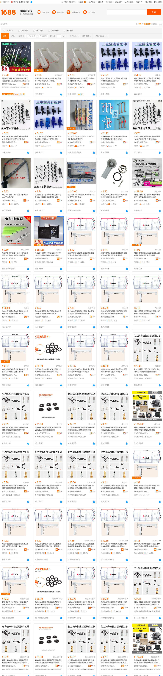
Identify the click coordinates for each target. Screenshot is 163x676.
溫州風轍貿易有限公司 (42, 491)
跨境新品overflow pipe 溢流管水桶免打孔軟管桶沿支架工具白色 (48, 79)
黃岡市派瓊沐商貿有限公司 (9, 491)
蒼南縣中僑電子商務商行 (141, 142)
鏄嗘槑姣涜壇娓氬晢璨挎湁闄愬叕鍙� (108, 608)
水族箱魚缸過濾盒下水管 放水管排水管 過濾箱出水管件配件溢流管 (114, 138)
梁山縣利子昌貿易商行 (9, 142)
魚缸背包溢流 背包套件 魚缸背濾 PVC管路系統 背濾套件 (81, 138)
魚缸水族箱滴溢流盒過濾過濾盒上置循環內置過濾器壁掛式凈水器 (81, 254)
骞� (27, 84)
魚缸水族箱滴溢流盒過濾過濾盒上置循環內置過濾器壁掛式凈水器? (114, 312)
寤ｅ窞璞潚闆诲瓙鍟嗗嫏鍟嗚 (141, 608)
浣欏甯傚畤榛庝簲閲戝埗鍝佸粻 (42, 666)
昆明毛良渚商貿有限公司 (108, 375)
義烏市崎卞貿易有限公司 (141, 317)
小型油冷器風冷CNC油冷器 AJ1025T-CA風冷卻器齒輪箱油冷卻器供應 (48, 254)
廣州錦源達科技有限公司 (42, 259)
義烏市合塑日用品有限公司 (75, 84)
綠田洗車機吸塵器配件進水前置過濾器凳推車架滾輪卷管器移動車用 (147, 196)
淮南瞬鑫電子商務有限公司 (141, 491)
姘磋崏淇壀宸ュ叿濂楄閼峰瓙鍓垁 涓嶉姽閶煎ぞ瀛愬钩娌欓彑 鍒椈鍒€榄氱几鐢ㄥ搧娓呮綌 (15, 79)
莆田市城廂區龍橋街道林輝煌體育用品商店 (42, 375)
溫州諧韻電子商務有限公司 (108, 433)
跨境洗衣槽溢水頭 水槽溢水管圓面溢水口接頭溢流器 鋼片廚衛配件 (114, 196)
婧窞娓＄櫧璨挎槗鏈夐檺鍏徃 (75, 550)
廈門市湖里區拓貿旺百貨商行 (42, 200)
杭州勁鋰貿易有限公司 (75, 375)
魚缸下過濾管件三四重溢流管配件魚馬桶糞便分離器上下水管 (114, 79)
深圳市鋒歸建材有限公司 (141, 259)
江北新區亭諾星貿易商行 (9, 433)
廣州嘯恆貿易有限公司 (108, 317)
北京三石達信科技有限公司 (141, 433)
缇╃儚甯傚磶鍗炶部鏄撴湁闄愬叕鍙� (141, 550)
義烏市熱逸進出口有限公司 (42, 84)
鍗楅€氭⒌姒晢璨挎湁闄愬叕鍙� (42, 550)
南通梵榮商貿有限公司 (42, 317)
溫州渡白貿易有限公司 (75, 317)
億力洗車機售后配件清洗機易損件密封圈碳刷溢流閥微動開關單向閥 (48, 370)
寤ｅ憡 (27, 81)
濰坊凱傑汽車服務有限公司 (141, 200)
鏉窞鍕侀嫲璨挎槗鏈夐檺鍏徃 (75, 608)
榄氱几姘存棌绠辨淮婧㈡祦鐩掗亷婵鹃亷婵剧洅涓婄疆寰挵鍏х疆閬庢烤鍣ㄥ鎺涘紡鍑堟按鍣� (48, 545)
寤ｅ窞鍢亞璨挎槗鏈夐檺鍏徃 (108, 550)
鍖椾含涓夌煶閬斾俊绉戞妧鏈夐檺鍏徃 (141, 666)
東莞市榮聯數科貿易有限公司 (108, 491)
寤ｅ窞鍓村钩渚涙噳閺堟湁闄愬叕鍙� (75, 666)
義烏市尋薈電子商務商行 (108, 200)
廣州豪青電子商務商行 (141, 375)
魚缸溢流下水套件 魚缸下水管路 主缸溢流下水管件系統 (81, 196)
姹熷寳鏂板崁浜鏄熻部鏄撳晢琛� (9, 666)
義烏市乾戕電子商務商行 (108, 84)
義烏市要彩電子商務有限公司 (108, 259)
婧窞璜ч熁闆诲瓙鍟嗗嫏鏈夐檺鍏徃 (108, 666)
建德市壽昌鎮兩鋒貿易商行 (108, 142)
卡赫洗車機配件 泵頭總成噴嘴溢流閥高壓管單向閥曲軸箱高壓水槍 (147, 429)
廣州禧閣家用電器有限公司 (75, 491)
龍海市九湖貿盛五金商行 (75, 142)
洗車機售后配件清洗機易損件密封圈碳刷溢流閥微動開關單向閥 (48, 429)
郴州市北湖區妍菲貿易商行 (141, 84)
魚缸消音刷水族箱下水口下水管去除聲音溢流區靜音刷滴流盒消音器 (15, 254)
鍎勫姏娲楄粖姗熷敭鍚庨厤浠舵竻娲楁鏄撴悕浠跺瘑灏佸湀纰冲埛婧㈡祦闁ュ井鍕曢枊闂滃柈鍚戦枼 (48, 603)
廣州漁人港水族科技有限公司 (9, 259)
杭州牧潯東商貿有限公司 (9, 317)
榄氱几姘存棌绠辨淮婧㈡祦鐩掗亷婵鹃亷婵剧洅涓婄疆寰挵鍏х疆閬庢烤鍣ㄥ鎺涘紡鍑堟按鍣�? (114, 545)
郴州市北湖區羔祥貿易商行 (42, 142)
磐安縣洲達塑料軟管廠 (9, 200)
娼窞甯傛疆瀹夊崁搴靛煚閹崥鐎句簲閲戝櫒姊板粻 (9, 84)
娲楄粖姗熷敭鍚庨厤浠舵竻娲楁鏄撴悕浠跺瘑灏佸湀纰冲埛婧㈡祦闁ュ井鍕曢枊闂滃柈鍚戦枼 (48, 661)
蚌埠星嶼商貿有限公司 (75, 259)
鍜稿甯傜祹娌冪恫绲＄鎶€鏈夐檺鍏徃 (9, 608)
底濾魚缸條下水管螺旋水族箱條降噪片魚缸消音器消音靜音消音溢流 (15, 138)
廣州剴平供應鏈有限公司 (75, 433)
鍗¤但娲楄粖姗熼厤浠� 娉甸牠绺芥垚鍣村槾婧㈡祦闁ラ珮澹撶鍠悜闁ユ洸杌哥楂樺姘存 (146, 661)
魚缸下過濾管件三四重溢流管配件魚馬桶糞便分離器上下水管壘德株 (147, 79)
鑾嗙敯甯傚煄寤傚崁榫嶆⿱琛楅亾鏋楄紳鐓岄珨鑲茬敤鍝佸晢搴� (42, 608)
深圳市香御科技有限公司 (9, 550)
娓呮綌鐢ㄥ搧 (7, 87)
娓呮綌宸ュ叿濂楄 (19, 87)
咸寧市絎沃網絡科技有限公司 (9, 375)
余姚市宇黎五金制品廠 (42, 433)
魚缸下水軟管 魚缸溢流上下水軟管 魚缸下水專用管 (15, 196)
